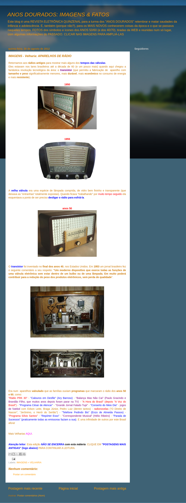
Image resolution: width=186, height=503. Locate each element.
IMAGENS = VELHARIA (29, 462)
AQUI (29, 433)
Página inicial (68, 488)
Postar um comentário (24, 474)
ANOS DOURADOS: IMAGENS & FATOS (58, 14)
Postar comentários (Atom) (31, 495)
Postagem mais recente (25, 488)
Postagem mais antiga (110, 488)
